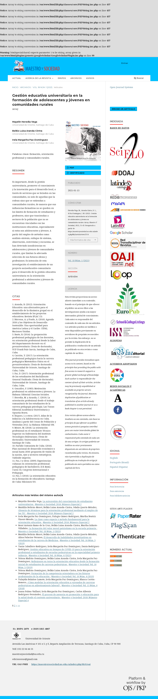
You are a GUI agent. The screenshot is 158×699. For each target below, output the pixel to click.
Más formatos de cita (80, 240)
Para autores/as (117, 491)
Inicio (15, 87)
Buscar (139, 78)
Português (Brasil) (119, 462)
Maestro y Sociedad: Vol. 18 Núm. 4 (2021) (50, 555)
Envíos (62, 78)
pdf (71, 167)
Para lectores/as (117, 486)
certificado (76, 173)
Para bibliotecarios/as (120, 495)
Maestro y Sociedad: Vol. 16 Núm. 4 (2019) (72, 576)
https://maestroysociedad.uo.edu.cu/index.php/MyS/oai (61, 664)
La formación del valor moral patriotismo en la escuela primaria (63, 528)
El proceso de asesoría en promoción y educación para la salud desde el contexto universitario (58, 596)
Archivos (76, 78)
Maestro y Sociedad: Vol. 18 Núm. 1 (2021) (39, 531)
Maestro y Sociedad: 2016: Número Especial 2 (58, 504)
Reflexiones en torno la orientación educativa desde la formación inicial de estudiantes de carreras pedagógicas (58, 563)
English (114, 457)
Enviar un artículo (123, 109)
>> (19, 605)
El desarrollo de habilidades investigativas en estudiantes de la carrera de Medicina (55, 539)
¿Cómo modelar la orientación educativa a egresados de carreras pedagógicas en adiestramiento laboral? (56, 584)
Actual (16, 78)
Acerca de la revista (38, 78)
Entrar (124, 63)
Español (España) (119, 466)
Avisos (90, 78)
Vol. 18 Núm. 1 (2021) (42, 87)
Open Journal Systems (121, 87)
